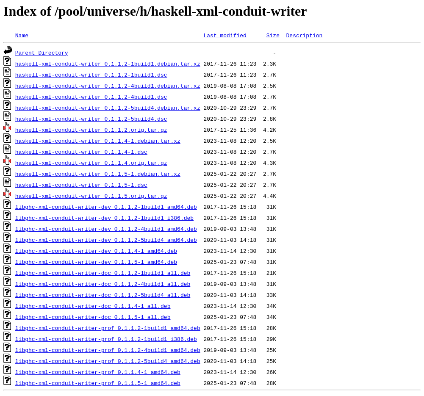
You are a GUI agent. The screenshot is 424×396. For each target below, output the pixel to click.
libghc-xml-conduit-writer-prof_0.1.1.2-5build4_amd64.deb (107, 361)
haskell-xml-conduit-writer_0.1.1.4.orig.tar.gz (91, 162)
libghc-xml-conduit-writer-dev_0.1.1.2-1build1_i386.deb (104, 218)
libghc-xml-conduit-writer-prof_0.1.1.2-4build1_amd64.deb (107, 350)
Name (21, 35)
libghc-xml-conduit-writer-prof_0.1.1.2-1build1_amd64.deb (107, 328)
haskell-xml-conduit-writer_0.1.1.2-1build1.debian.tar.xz (107, 63)
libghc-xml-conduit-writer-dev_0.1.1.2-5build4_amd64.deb (106, 240)
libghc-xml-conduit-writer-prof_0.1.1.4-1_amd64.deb (97, 372)
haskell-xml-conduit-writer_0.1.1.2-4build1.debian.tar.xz (107, 85)
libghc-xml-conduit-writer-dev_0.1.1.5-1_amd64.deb (96, 262)
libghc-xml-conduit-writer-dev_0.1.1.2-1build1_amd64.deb (106, 206)
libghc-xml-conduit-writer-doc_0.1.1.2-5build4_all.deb (102, 295)
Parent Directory (41, 52)
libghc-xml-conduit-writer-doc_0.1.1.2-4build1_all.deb (102, 284)
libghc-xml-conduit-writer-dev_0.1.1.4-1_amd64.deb (96, 251)
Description (304, 35)
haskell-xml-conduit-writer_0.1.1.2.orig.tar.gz (91, 129)
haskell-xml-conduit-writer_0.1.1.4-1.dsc (81, 151)
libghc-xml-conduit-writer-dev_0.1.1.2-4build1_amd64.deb (106, 229)
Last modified (224, 35)
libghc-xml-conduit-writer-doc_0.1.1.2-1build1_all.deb (102, 273)
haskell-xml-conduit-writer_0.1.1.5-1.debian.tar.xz (97, 173)
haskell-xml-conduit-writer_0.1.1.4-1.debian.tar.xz (97, 140)
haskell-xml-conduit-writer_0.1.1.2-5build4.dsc (91, 118)
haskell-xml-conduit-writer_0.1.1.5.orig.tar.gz (91, 195)
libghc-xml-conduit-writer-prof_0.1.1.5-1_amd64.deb (97, 383)
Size (273, 35)
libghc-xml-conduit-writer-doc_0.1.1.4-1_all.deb (93, 306)
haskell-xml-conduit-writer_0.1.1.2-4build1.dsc (91, 96)
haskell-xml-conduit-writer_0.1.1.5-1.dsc (81, 184)
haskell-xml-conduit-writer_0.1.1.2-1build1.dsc (91, 74)
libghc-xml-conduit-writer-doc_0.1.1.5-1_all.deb (93, 317)
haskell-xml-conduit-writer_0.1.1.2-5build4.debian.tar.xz (107, 107)
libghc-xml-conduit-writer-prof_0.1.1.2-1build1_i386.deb (106, 339)
